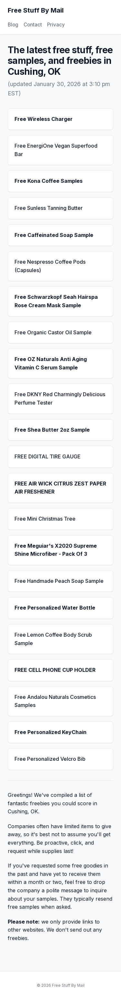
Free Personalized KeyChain (50, 732)
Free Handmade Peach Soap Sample (59, 581)
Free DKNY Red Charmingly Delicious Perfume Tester (60, 398)
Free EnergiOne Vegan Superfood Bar (56, 149)
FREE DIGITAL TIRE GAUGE (48, 456)
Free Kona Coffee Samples (49, 181)
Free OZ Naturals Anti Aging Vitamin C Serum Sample (51, 363)
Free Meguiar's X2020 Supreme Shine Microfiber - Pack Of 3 (56, 550)
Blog (13, 25)
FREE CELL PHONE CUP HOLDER (55, 670)
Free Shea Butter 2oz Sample (52, 429)
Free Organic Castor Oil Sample (53, 332)
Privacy (56, 25)
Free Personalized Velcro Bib (50, 759)
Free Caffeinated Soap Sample (54, 235)
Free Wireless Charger (44, 119)
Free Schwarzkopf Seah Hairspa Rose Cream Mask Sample (56, 301)
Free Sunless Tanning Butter (49, 208)
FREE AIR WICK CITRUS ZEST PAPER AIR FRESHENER (60, 487)
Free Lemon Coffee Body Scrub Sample (53, 639)
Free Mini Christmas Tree (45, 518)
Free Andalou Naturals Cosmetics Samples (55, 701)
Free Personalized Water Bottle (55, 607)
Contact (33, 25)
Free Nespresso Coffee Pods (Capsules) (50, 266)
